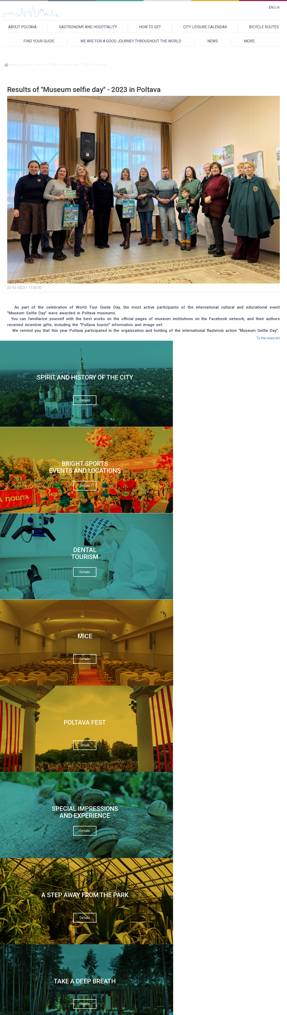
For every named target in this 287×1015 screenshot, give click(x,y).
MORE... (250, 41)
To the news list (268, 338)
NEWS (212, 41)
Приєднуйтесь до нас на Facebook (217, 671)
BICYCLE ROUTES (264, 27)
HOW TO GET (150, 27)
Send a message (142, 641)
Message (106, 590)
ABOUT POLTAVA (22, 27)
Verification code (113, 610)
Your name (107, 530)
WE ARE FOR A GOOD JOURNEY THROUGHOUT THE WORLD (130, 41)
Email (103, 550)
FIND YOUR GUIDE (38, 41)
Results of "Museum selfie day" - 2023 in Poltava (69, 65)
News (25, 65)
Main (14, 65)
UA (277, 7)
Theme (104, 570)
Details (33, 414)
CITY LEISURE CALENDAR (205, 27)
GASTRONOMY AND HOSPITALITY (88, 27)
